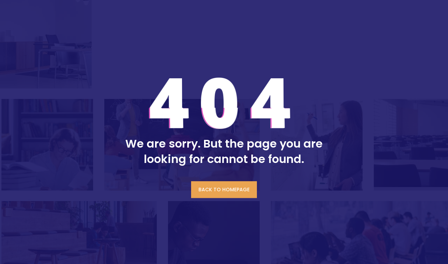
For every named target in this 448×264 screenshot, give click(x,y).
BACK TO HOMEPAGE (224, 189)
